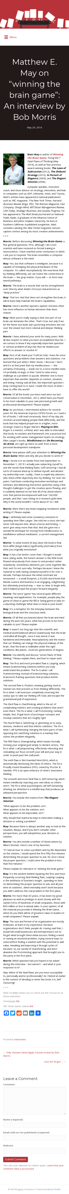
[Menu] (10, 37)
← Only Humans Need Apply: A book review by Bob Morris (31, 1054)
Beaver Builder (54, 1189)
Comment (9, 1084)
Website (8, 1145)
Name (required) (13, 1119)
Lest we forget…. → (55, 1061)
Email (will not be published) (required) (26, 1132)
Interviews (20, 1039)
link (18, 1001)
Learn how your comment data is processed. (33, 1167)
